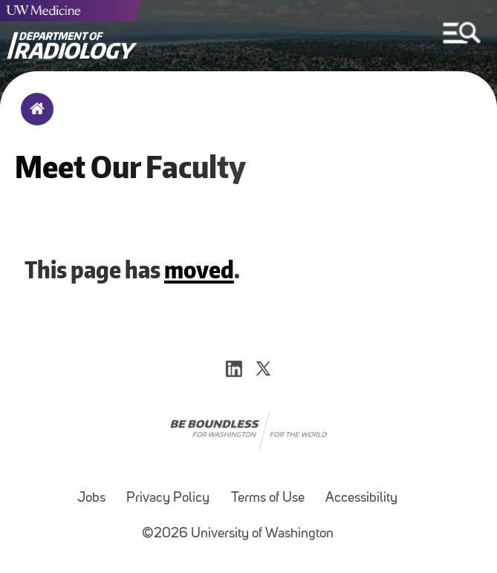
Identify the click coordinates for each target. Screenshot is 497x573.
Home (33, 119)
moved (199, 269)
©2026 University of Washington (238, 534)
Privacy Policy (167, 498)
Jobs (91, 498)
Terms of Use (268, 498)
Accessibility (361, 498)
